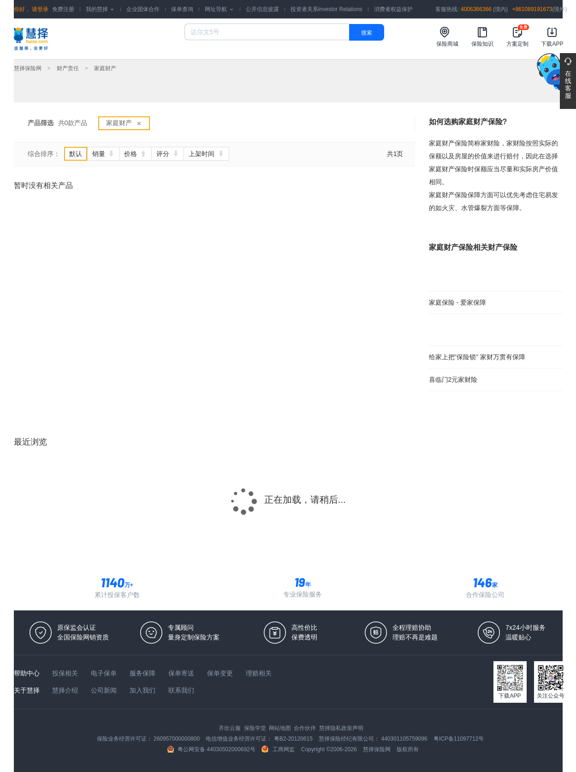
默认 (75, 153)
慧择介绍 (66, 690)
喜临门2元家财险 (453, 379)
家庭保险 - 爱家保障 (457, 302)
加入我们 (143, 690)
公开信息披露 (262, 9)
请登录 (39, 9)
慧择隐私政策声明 (341, 728)
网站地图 (280, 728)
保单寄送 (182, 673)
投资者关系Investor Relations (326, 9)
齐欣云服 (230, 728)
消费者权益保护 (393, 9)
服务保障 (143, 673)
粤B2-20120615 (294, 739)
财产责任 (68, 68)
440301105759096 (405, 739)
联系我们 (181, 690)
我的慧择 (100, 9)
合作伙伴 (305, 728)
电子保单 (105, 673)
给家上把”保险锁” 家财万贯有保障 (477, 357)
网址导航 (219, 9)
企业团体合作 (143, 9)
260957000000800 (177, 739)
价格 (135, 153)
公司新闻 (105, 690)
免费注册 (63, 9)
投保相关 (66, 673)
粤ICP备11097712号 (458, 739)
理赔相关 (259, 673)
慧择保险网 (28, 68)
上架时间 (206, 153)
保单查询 (182, 9)
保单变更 (221, 673)
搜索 (366, 33)
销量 (103, 153)
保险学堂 (255, 728)
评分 (167, 153)
